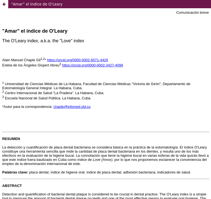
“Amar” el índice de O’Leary (36, 4)
